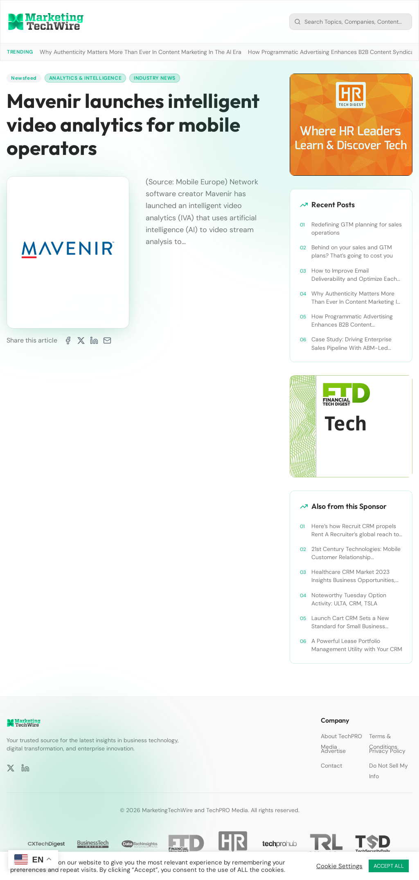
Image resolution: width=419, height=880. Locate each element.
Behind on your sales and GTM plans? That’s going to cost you (352, 251)
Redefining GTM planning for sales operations (356, 228)
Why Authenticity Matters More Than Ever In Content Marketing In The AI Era (140, 52)
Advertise (333, 751)
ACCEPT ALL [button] (389, 865)
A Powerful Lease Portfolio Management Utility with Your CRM (356, 645)
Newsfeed (24, 78)
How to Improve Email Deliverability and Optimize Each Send (354, 275)
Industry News (155, 78)
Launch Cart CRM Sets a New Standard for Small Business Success (350, 622)
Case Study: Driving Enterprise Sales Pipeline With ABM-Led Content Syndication (351, 344)
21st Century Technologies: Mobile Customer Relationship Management (356, 553)
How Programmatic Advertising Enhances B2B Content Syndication (352, 321)
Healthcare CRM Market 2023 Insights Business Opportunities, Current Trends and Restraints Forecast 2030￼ (353, 576)
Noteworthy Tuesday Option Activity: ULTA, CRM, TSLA (348, 599)
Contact (331, 765)
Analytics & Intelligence (85, 78)
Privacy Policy (387, 751)
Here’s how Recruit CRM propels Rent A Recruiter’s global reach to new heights (355, 530)
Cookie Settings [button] (339, 866)
